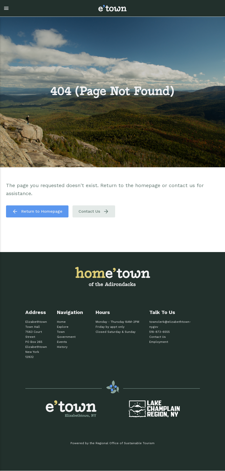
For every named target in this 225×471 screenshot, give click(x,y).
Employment (158, 342)
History (62, 347)
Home (61, 322)
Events (62, 342)
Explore (62, 327)
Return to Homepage (37, 211)
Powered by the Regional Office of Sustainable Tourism (112, 443)
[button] (46, 8)
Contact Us (94, 211)
